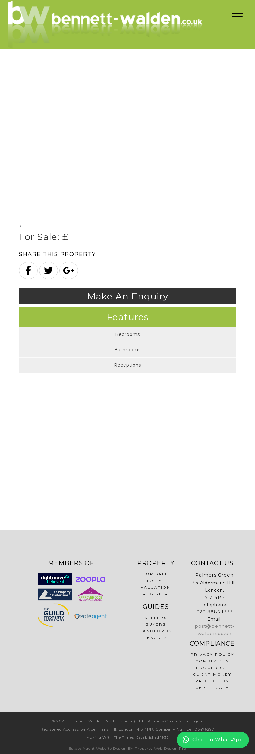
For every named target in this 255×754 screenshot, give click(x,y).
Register (155, 594)
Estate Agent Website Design (98, 748)
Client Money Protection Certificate (212, 681)
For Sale (155, 574)
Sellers (156, 617)
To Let (155, 580)
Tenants (155, 637)
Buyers (156, 624)
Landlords (156, 631)
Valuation (156, 587)
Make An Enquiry (127, 296)
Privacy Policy (212, 654)
